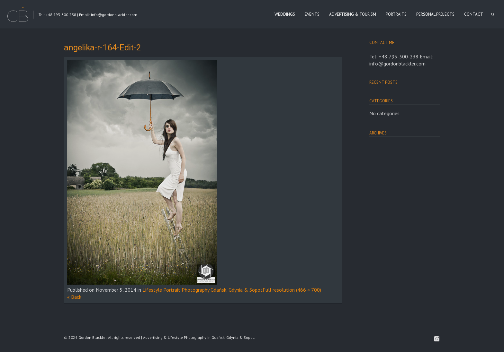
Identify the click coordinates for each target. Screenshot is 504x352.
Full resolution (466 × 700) (292, 290)
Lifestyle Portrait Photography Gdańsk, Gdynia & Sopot (202, 290)
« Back (74, 297)
